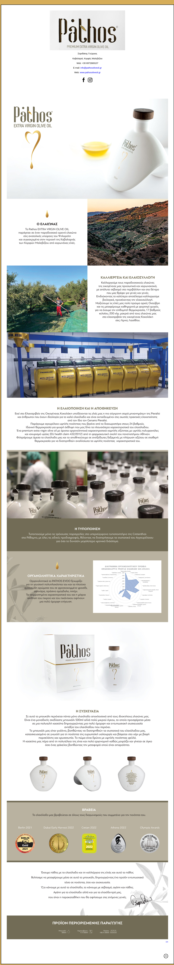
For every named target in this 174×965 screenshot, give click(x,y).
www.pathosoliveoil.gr (90, 72)
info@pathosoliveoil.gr (91, 68)
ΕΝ (167, 942)
